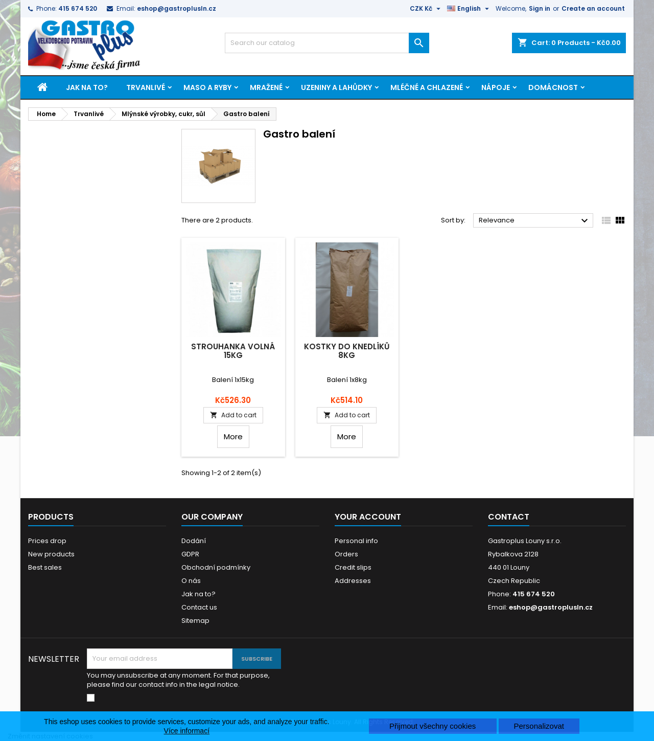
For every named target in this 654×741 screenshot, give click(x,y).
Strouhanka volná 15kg (233, 351)
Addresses (353, 581)
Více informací (186, 731)
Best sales (45, 567)
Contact (508, 517)
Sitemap (195, 620)
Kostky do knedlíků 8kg (346, 351)
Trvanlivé (145, 87)
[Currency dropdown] (426, 8)
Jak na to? (87, 87)
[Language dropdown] (469, 8)
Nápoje (495, 87)
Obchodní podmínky (215, 567)
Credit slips (353, 567)
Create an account (593, 8)
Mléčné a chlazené (426, 87)
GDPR (190, 554)
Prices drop (47, 541)
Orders (346, 554)
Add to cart (233, 415)
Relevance (535, 221)
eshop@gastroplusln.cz (176, 8)
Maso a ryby (207, 87)
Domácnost (553, 87)
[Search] (327, 43)
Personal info (356, 541)
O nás (191, 581)
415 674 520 (77, 8)
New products (51, 554)
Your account (368, 517)
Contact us (199, 607)
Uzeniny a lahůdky (336, 87)
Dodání (193, 541)
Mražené (266, 87)
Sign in (539, 8)
